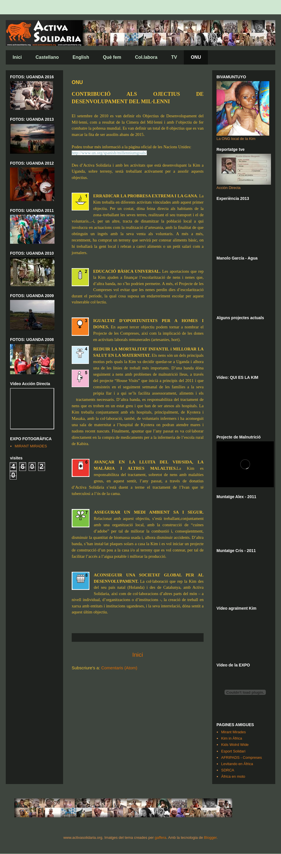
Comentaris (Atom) (119, 667)
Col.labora (146, 57)
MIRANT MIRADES (31, 446)
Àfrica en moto (233, 776)
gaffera (160, 837)
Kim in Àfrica (231, 738)
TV (174, 57)
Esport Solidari (233, 751)
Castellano (47, 57)
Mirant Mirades (233, 732)
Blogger (210, 837)
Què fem (112, 57)
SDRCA (227, 770)
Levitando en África (237, 764)
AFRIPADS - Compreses (241, 757)
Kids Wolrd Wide (235, 744)
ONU (196, 57)
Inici (17, 57)
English (81, 57)
